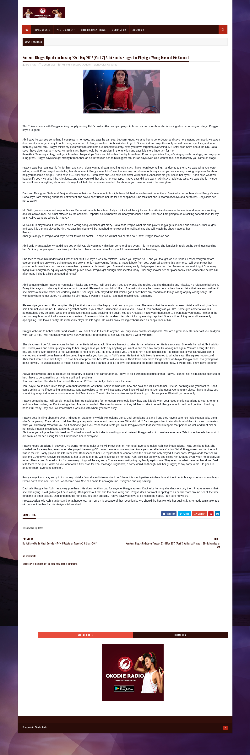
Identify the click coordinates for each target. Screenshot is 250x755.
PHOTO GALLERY (66, 29)
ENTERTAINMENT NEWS (93, 29)
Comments (212, 61)
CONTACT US (119, 29)
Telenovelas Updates (104, 72)
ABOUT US (138, 29)
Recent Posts (181, 61)
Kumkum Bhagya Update (76, 72)
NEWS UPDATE (42, 29)
